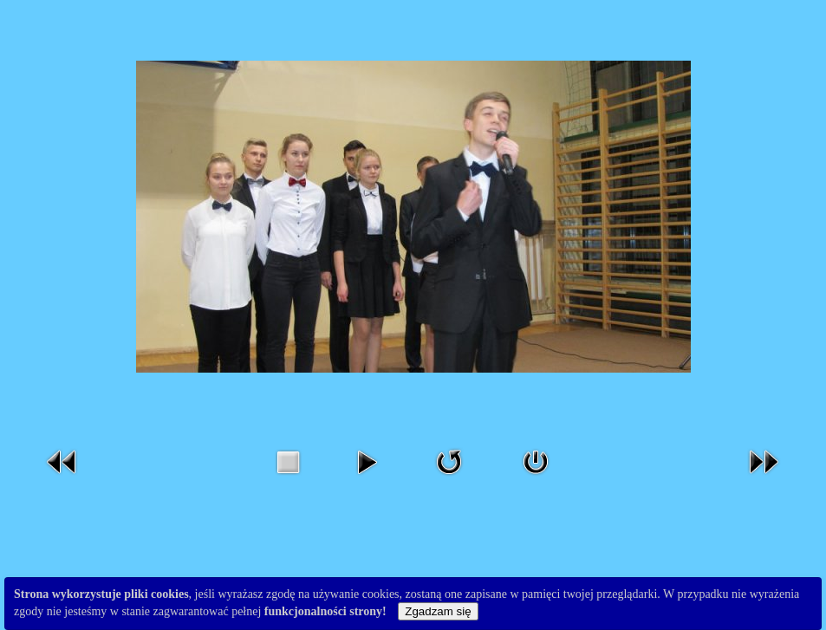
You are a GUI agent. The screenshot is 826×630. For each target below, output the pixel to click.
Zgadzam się (438, 611)
